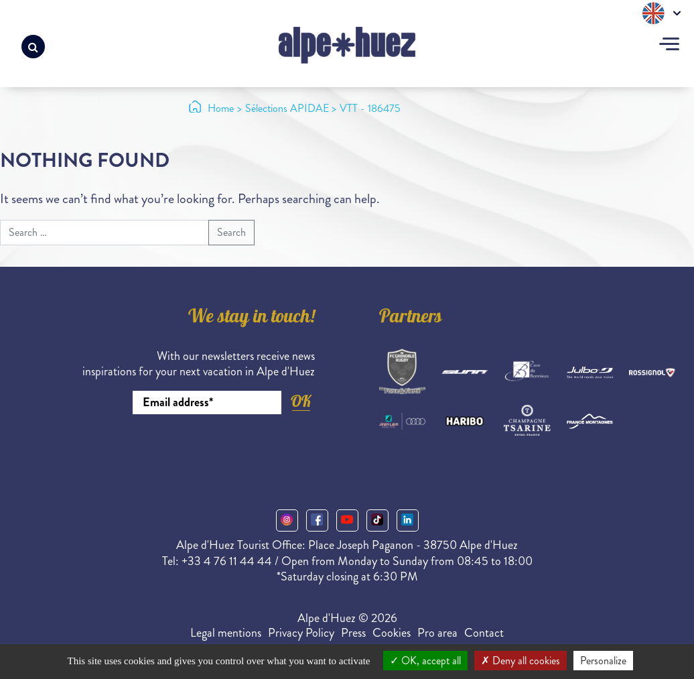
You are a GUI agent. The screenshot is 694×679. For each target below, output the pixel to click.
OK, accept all (425, 660)
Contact (484, 632)
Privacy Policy (301, 632)
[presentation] (213, 451)
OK (301, 401)
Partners (410, 318)
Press (353, 632)
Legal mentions (225, 632)
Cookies (391, 632)
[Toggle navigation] (669, 46)
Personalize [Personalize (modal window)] (603, 660)
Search (231, 232)
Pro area (437, 632)
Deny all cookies (520, 660)
